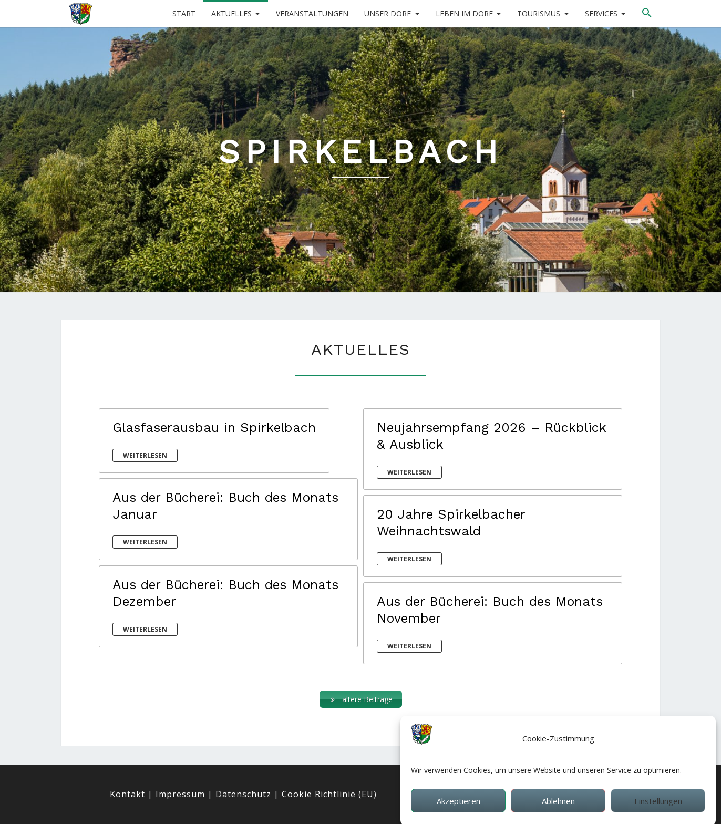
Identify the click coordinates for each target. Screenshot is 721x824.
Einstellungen (658, 809)
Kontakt (127, 794)
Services (601, 13)
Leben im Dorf (464, 13)
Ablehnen (558, 809)
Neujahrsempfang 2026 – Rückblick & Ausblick (491, 436)
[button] (647, 13)
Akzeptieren (458, 809)
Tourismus (538, 13)
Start (183, 13)
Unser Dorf (387, 13)
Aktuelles (231, 13)
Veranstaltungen (312, 13)
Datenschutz (243, 794)
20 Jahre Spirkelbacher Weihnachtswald (451, 523)
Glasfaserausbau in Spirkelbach (214, 427)
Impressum (180, 794)
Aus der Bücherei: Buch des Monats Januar (225, 506)
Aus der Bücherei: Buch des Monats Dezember (225, 593)
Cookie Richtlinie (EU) (329, 794)
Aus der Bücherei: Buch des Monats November (490, 610)
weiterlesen (145, 455)
